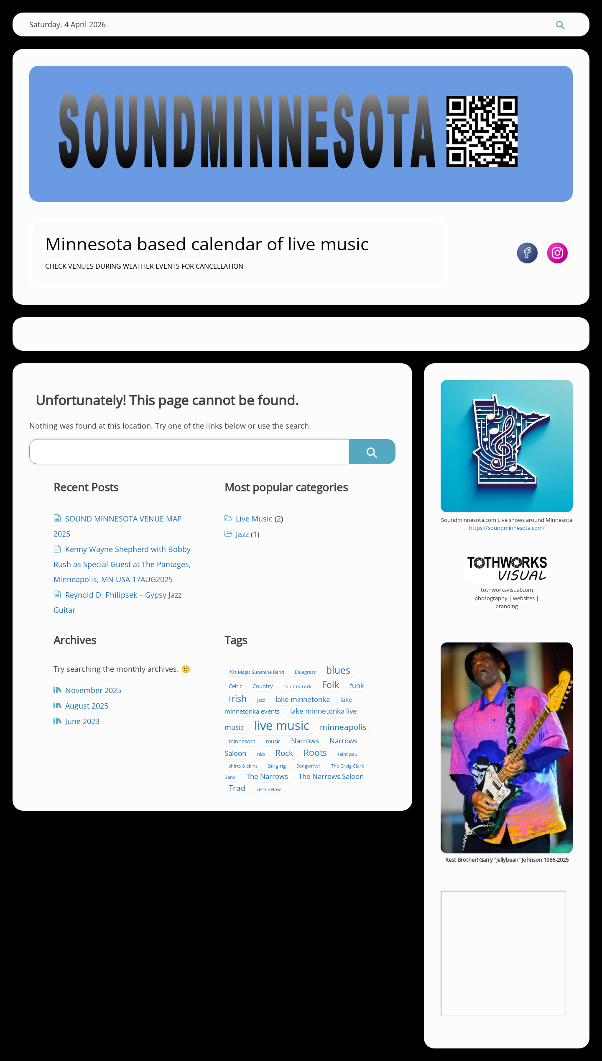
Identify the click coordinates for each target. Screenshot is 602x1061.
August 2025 (86, 706)
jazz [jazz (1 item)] (261, 700)
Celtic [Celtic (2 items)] (235, 686)
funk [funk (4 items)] (357, 685)
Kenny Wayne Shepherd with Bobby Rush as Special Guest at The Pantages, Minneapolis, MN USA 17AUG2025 (122, 564)
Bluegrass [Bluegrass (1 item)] (305, 672)
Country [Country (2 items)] (263, 686)
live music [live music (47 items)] (281, 725)
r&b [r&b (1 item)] (261, 754)
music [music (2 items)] (273, 741)
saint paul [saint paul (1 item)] (348, 754)
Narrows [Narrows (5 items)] (305, 740)
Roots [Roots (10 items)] (315, 752)
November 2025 (93, 690)
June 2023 (82, 721)
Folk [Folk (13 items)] (330, 684)
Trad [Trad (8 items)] (237, 788)
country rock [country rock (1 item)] (297, 686)
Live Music (254, 519)
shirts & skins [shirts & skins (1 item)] (243, 766)
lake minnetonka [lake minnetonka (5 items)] (302, 699)
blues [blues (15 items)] (338, 670)
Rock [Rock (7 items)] (284, 753)
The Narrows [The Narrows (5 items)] (267, 776)
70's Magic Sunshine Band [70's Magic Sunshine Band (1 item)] (256, 672)
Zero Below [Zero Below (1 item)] (268, 789)
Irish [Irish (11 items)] (238, 698)
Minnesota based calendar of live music (207, 243)
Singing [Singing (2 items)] (277, 765)
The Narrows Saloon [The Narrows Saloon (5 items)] (331, 776)
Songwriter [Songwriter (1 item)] (308, 766)
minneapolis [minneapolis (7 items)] (343, 727)
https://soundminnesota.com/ (507, 528)
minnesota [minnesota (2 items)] (242, 741)
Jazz (242, 534)
